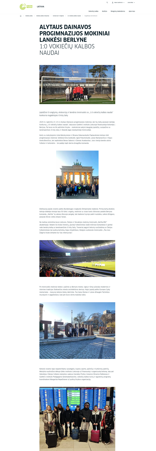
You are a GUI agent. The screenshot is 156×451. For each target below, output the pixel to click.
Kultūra (104, 11)
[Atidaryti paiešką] (107, 2)
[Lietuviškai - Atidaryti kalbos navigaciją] (131, 2)
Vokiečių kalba (93, 11)
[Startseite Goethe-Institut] (26, 7)
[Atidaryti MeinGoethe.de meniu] (118, 2)
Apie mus (132, 11)
